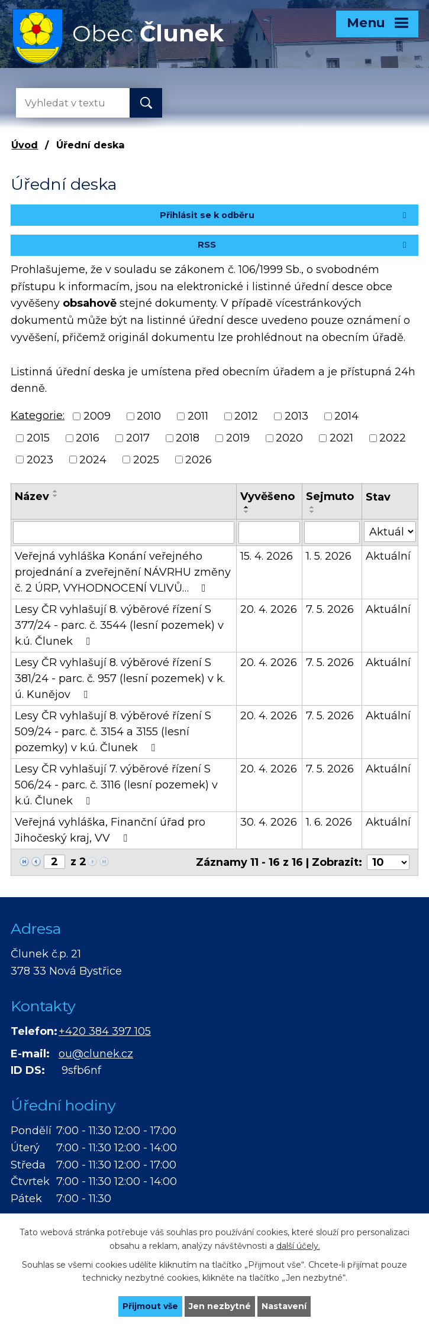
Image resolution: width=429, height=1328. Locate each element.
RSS (303, 244)
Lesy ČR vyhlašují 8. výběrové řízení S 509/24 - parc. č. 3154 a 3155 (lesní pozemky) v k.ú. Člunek (113, 731)
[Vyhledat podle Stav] (390, 531)
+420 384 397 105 (105, 1031)
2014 (346, 416)
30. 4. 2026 (268, 822)
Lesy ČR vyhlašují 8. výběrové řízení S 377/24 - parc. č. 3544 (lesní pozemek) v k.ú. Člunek (119, 625)
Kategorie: (37, 415)
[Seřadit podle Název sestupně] (55, 495)
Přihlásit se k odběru (285, 215)
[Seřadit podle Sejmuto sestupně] (312, 511)
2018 (187, 437)
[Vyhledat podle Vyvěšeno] (269, 532)
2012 (246, 416)
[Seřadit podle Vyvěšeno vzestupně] (246, 507)
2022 (392, 437)
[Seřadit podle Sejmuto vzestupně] (312, 507)
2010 (149, 416)
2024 (93, 459)
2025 (146, 459)
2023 (40, 459)
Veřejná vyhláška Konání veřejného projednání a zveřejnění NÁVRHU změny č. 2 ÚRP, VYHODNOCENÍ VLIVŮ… (123, 572)
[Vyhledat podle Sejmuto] (331, 532)
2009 (97, 416)
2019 (238, 437)
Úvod (24, 145)
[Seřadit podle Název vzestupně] (55, 491)
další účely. (298, 1246)
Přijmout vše (150, 1306)
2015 (38, 437)
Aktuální (388, 556)
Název (32, 496)
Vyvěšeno (267, 496)
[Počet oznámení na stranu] (388, 862)
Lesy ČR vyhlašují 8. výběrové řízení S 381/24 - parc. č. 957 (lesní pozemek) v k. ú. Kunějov (120, 678)
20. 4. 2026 (268, 609)
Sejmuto (330, 496)
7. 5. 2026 (330, 609)
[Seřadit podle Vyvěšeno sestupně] (246, 511)
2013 (296, 416)
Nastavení (284, 1306)
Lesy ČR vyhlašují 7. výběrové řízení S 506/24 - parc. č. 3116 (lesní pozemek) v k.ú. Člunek (116, 784)
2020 (289, 437)
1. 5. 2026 (328, 556)
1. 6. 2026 (329, 822)
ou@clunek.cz (96, 1053)
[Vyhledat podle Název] (123, 532)
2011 (198, 416)
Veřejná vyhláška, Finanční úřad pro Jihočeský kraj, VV (110, 830)
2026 (198, 459)
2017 (138, 437)
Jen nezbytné (220, 1306)
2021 (341, 437)
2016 (87, 437)
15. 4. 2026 (266, 556)
